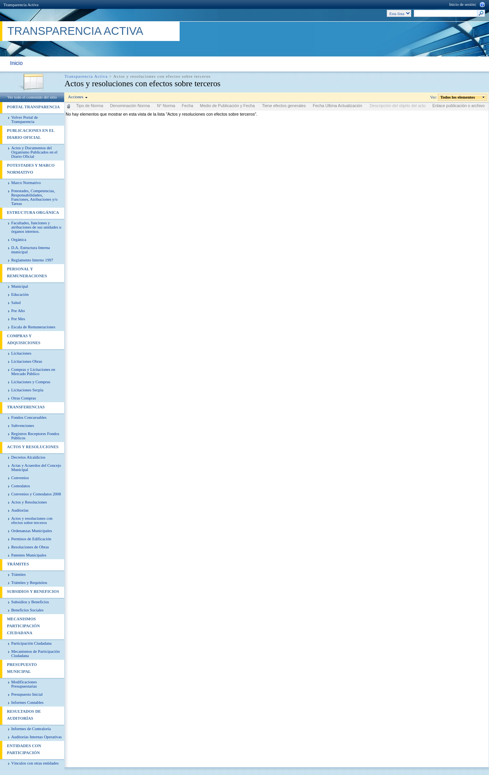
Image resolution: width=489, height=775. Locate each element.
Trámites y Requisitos (29, 582)
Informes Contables (27, 702)
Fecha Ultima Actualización (337, 105)
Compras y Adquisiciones (23, 339)
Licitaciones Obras (26, 361)
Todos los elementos (457, 97)
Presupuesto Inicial (26, 694)
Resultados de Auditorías (24, 714)
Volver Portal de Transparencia (24, 119)
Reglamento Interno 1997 (32, 260)
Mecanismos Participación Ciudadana (23, 626)
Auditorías (20, 510)
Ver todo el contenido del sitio (32, 97)
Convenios (20, 478)
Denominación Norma (130, 105)
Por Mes (18, 319)
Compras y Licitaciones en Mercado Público (33, 371)
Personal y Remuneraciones (27, 272)
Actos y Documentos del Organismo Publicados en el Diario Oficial (34, 152)
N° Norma (166, 105)
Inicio (16, 63)
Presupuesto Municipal (22, 668)
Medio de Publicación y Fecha (227, 105)
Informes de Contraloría (31, 729)
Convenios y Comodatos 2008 (36, 494)
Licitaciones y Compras (30, 382)
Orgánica (18, 239)
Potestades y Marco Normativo (30, 168)
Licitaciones (21, 353)
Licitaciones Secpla (27, 390)
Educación (20, 294)
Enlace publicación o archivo (459, 105)
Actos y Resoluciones (32, 447)
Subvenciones (22, 425)
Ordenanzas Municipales (31, 531)
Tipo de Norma (89, 105)
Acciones (76, 97)
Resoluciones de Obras (30, 547)
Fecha (188, 105)
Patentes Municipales (28, 555)
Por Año (18, 311)
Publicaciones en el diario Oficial (30, 134)
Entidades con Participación (24, 749)
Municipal (19, 286)
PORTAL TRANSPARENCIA (33, 107)
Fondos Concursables (28, 417)
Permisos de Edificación (31, 539)
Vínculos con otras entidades (35, 763)
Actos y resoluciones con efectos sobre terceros (32, 520)
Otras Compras (23, 398)
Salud (15, 302)
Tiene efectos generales (284, 105)
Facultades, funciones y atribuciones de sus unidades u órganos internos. (36, 227)
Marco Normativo (26, 183)
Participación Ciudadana (31, 643)
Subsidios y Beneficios (33, 591)
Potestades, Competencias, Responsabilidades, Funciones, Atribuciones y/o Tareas (34, 197)
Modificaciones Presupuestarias (24, 684)
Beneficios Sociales (27, 610)
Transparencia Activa (20, 5)
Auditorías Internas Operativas (36, 737)
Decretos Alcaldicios (28, 457)
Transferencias (26, 407)
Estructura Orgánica (33, 212)
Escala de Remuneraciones (33, 327)
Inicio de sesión (462, 4)
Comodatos (20, 486)
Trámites (18, 564)
